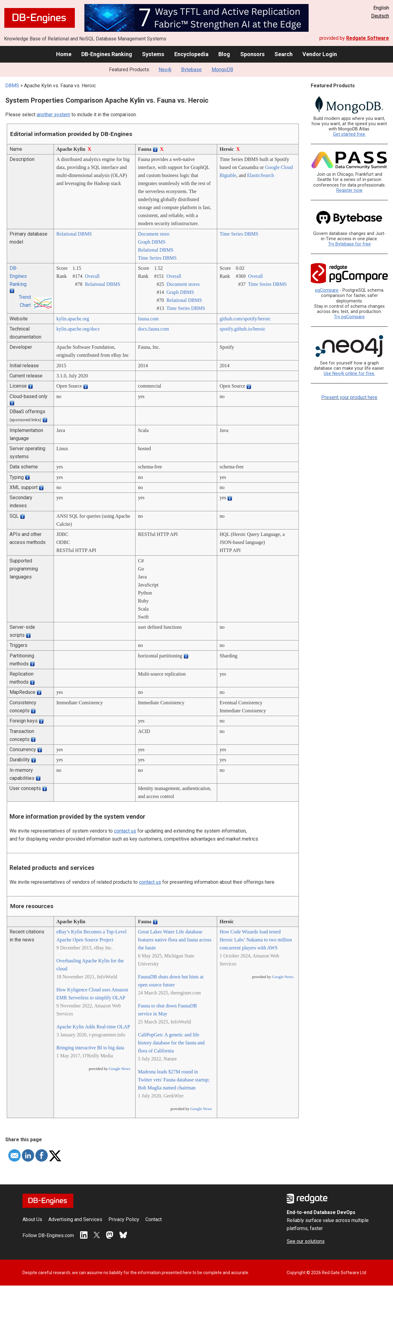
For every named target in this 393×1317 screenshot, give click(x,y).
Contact (153, 1219)
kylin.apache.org (72, 318)
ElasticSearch (260, 175)
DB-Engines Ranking (106, 54)
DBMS (12, 85)
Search (283, 54)
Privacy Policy (123, 1219)
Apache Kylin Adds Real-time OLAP (93, 1026)
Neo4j (165, 69)
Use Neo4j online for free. (349, 373)
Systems (153, 54)
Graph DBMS (151, 242)
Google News (119, 1069)
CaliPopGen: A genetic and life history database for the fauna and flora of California (171, 1042)
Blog (224, 54)
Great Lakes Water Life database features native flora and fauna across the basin (175, 939)
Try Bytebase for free (349, 244)
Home (63, 54)
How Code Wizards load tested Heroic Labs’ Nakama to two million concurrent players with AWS (256, 939)
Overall (92, 276)
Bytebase (191, 69)
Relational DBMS (74, 234)
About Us (32, 1219)
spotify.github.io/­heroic (242, 328)
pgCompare (326, 290)
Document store (153, 234)
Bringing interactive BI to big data (90, 1047)
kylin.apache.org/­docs (77, 328)
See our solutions (306, 1241)
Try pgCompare (349, 316)
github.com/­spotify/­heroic (245, 318)
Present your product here (349, 397)
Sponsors (252, 54)
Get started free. (349, 134)
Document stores (183, 284)
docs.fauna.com (153, 328)
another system (53, 114)
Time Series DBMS (157, 258)
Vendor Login (319, 54)
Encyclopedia (191, 54)
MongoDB (222, 69)
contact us (125, 831)
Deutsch (380, 16)
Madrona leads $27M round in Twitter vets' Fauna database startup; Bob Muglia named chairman (174, 1079)
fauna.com (148, 318)
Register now (349, 190)
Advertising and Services (75, 1219)
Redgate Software (367, 38)
